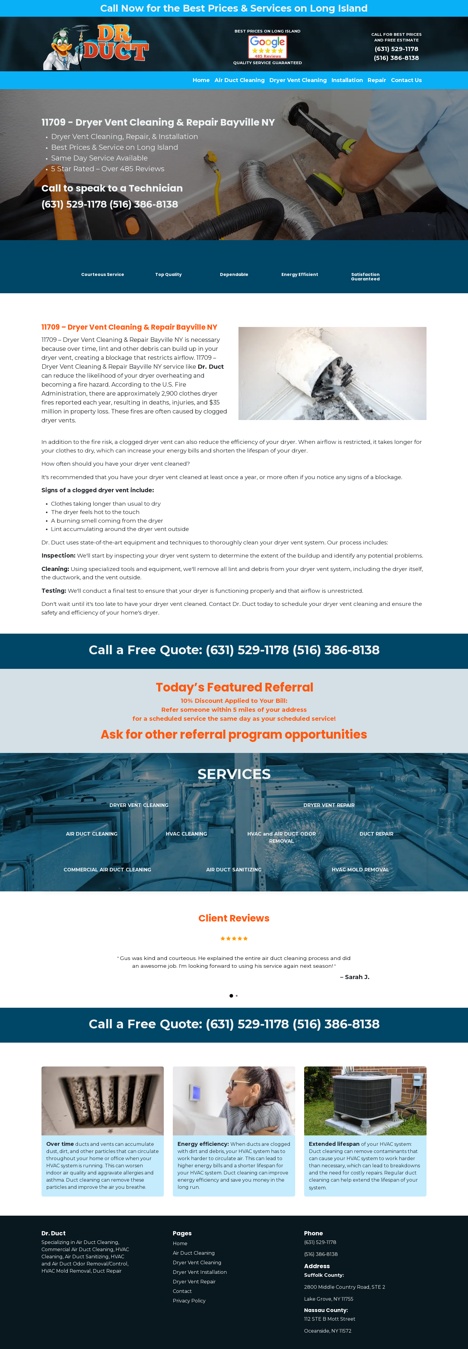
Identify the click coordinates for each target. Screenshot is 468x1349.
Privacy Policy (189, 1301)
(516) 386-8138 (396, 57)
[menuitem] (201, 80)
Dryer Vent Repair (194, 1282)
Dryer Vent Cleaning (197, 1262)
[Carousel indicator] (231, 996)
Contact (182, 1291)
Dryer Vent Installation (200, 1272)
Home (180, 1243)
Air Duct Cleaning (194, 1253)
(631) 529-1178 (396, 49)
